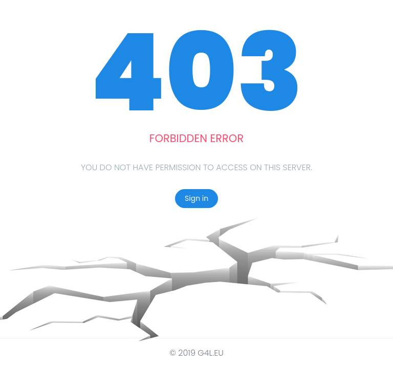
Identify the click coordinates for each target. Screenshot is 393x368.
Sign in (196, 198)
